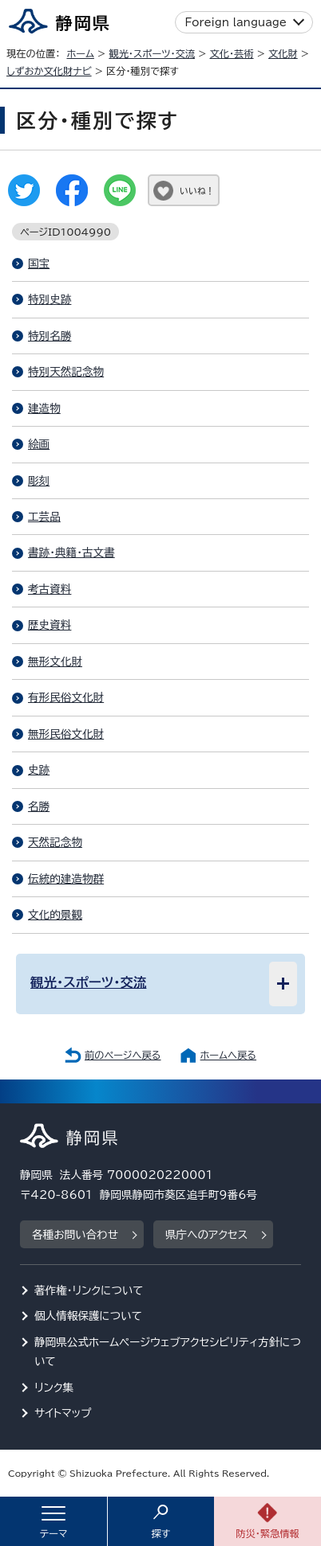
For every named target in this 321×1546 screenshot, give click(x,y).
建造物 (44, 408)
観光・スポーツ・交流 (152, 53)
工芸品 (44, 516)
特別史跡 (49, 299)
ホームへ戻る (228, 1055)
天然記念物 (55, 842)
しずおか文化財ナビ (49, 71)
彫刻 (39, 480)
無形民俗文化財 (66, 734)
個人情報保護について (88, 1316)
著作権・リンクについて (89, 1290)
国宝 (39, 263)
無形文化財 (55, 661)
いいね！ (197, 190)
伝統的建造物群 (66, 878)
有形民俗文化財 (66, 697)
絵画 (39, 444)
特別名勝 (49, 336)
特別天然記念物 (66, 371)
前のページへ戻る (123, 1055)
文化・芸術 (232, 53)
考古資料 (49, 589)
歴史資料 (49, 625)
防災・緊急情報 (267, 1533)
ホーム (80, 53)
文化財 (283, 53)
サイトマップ (63, 1413)
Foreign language (236, 22)
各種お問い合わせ (75, 1234)
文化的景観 (55, 914)
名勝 (39, 806)
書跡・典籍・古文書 (71, 552)
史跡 (39, 769)
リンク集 (53, 1387)
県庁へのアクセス (206, 1234)
